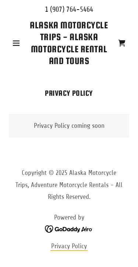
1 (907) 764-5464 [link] (69, 9)
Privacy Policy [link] (69, 246)
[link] (69, 43)
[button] (18, 43)
